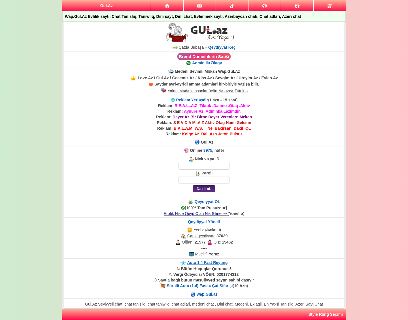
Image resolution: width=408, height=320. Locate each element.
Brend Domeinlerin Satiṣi (204, 56)
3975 (207, 150)
